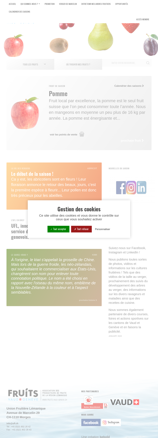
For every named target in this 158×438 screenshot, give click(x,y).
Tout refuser (81, 229)
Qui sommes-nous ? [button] (30, 3)
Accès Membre (142, 19)
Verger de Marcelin (68, 3)
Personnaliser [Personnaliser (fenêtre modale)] (102, 229)
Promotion (49, 3)
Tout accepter (58, 229)
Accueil (12, 3)
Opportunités (121, 3)
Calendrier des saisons (19, 11)
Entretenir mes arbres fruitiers (96, 3)
